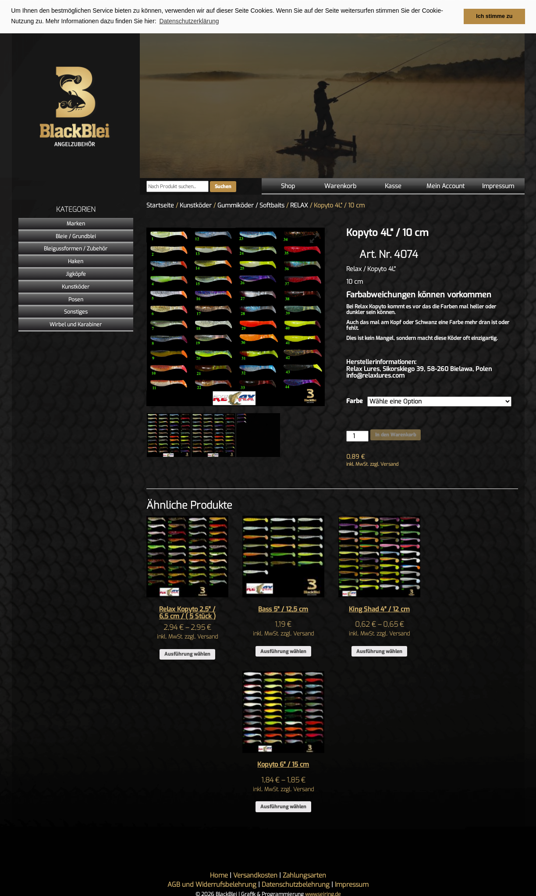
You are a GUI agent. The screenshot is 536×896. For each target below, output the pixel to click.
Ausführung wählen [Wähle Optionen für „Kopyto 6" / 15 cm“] (283, 806)
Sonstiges (76, 311)
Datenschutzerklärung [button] (189, 21)
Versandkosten (255, 875)
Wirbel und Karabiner (76, 324)
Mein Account (445, 186)
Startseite (160, 205)
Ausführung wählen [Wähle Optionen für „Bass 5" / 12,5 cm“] (283, 651)
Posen (75, 299)
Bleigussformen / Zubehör (75, 248)
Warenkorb (340, 186)
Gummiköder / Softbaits (250, 205)
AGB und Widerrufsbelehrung (211, 884)
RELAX (299, 205)
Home (219, 875)
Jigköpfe (76, 273)
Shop (288, 186)
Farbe (354, 400)
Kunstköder (75, 286)
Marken (76, 223)
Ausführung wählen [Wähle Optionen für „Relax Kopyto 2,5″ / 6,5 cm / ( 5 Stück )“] (187, 654)
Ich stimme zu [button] (494, 16)
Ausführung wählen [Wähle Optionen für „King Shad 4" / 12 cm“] (379, 651)
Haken (75, 260)
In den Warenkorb (395, 434)
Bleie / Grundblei (76, 235)
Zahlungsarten (304, 875)
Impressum (498, 186)
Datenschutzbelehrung (296, 884)
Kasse (393, 186)
